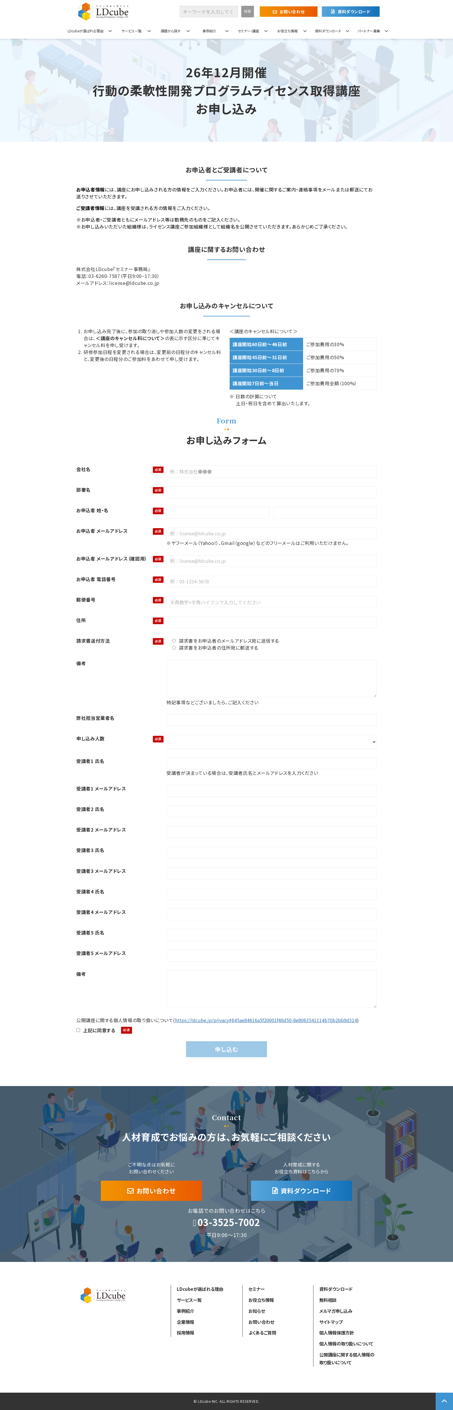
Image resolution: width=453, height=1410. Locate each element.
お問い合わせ (292, 11)
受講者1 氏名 (90, 760)
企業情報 (185, 1322)
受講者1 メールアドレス (101, 788)
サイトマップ (331, 1322)
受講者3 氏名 (90, 850)
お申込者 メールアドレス (102, 530)
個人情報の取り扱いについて (346, 1343)
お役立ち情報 (287, 30)
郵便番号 (86, 599)
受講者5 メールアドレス (101, 953)
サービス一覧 (132, 30)
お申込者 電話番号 (96, 579)
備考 (81, 663)
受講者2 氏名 (90, 809)
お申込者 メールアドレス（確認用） (111, 558)
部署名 (83, 489)
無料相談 (328, 1300)
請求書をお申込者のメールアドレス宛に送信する (225, 640)
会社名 (83, 469)
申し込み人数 (90, 738)
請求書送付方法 (93, 640)
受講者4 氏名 (90, 891)
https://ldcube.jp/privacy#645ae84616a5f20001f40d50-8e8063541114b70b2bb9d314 (266, 1020)
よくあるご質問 (262, 1332)
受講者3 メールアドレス (101, 870)
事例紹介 (209, 30)
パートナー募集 (368, 30)
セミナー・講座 (248, 30)
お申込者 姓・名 (92, 510)
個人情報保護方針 (336, 1332)
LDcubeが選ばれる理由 (85, 30)
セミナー (256, 1289)
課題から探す (171, 30)
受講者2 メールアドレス (101, 829)
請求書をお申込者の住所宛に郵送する (215, 647)
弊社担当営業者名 (95, 717)
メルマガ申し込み (335, 1311)
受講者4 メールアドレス (101, 911)
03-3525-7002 (229, 1222)
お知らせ (256, 1311)
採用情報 (185, 1332)
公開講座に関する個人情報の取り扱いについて (346, 1358)
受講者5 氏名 (90, 932)
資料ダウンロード (354, 11)
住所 (81, 620)
